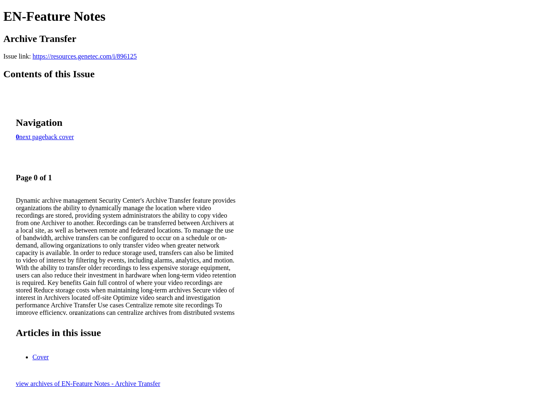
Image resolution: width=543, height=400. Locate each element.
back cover (59, 136)
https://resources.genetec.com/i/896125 (84, 56)
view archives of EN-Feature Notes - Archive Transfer (88, 383)
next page (32, 136)
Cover (40, 357)
